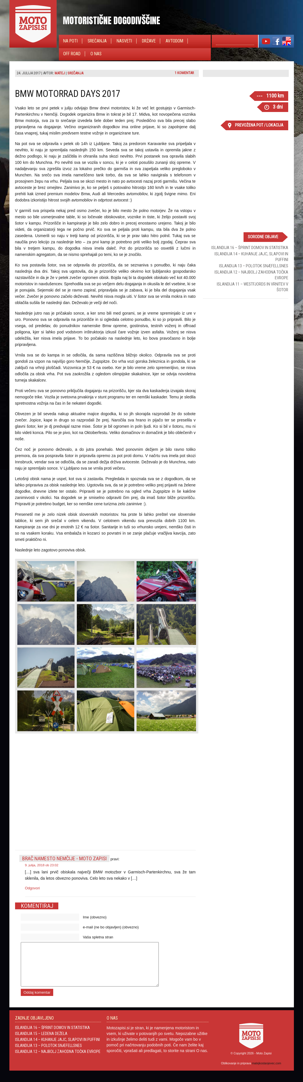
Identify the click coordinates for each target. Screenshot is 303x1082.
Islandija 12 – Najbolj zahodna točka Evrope (57, 1060)
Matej (60, 73)
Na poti (70, 41)
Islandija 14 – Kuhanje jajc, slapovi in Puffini (57, 1048)
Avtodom (174, 41)
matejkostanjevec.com (266, 1071)
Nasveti (124, 41)
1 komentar (184, 73)
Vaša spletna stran (98, 937)
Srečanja (97, 41)
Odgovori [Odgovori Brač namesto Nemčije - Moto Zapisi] (32, 888)
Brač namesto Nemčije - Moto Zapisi (64, 858)
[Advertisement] (245, 340)
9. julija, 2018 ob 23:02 (42, 865)
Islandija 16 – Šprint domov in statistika (249, 247)
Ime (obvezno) (94, 917)
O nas (96, 53)
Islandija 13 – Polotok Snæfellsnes (253, 265)
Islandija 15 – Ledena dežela (41, 1042)
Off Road (72, 53)
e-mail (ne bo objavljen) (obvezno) (111, 927)
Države (149, 41)
